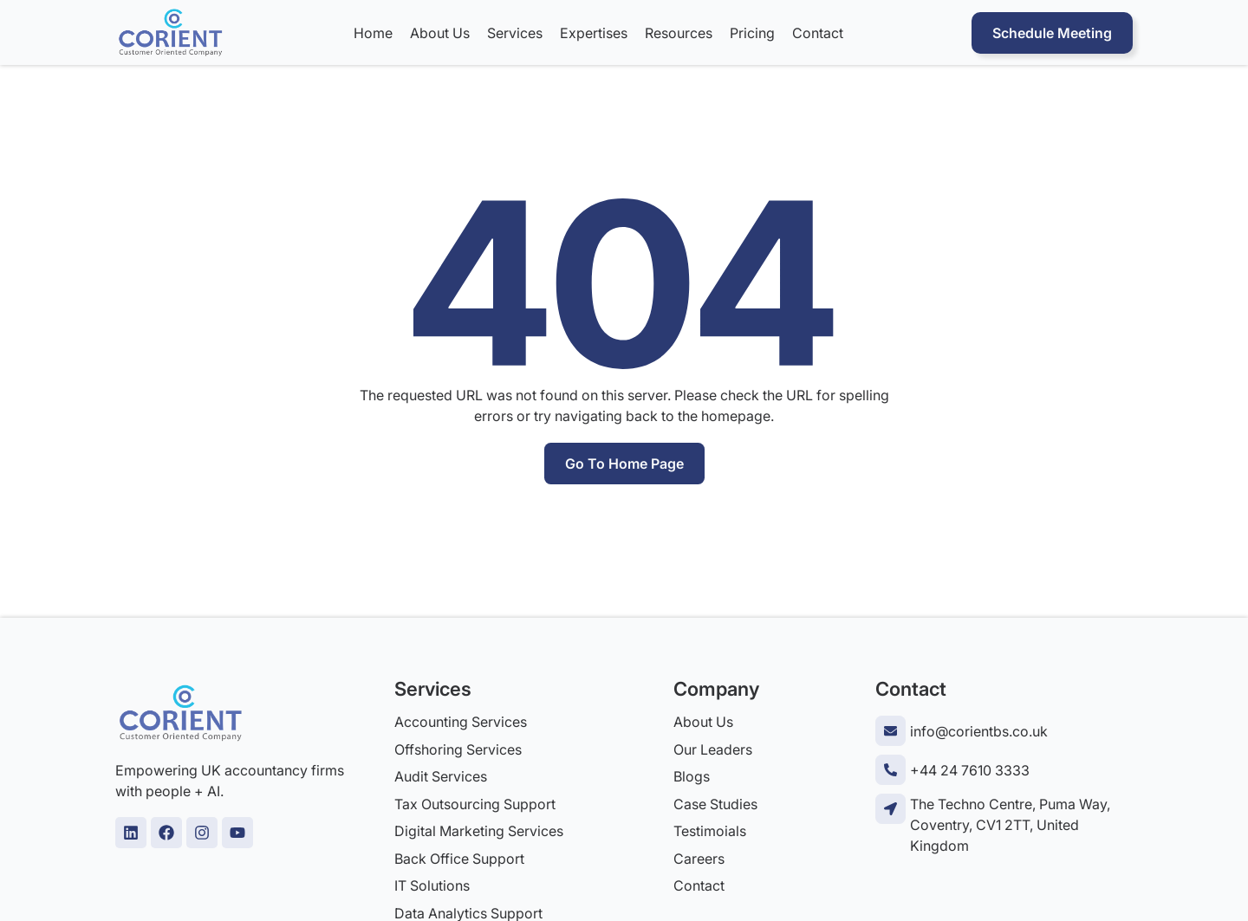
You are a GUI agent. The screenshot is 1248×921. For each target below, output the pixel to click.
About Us (440, 33)
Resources (678, 33)
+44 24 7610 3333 (970, 770)
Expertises (593, 33)
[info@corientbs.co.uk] (890, 731)
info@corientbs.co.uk (979, 731)
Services (515, 33)
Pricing (752, 33)
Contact (817, 33)
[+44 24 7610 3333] (890, 770)
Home (373, 33)
